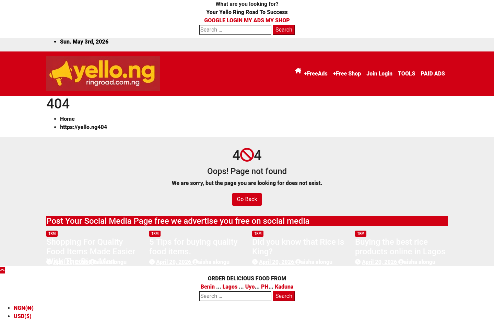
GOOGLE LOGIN (224, 20)
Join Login (379, 73)
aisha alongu (108, 262)
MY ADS (254, 20)
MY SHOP (278, 20)
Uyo (250, 286)
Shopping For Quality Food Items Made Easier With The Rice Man (90, 252)
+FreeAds (316, 73)
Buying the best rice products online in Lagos (400, 247)
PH (265, 286)
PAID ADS (433, 73)
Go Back (247, 199)
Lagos (230, 286)
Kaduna (284, 286)
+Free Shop (347, 73)
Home (67, 119)
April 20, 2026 (71, 262)
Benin (208, 286)
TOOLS (406, 73)
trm (52, 233)
